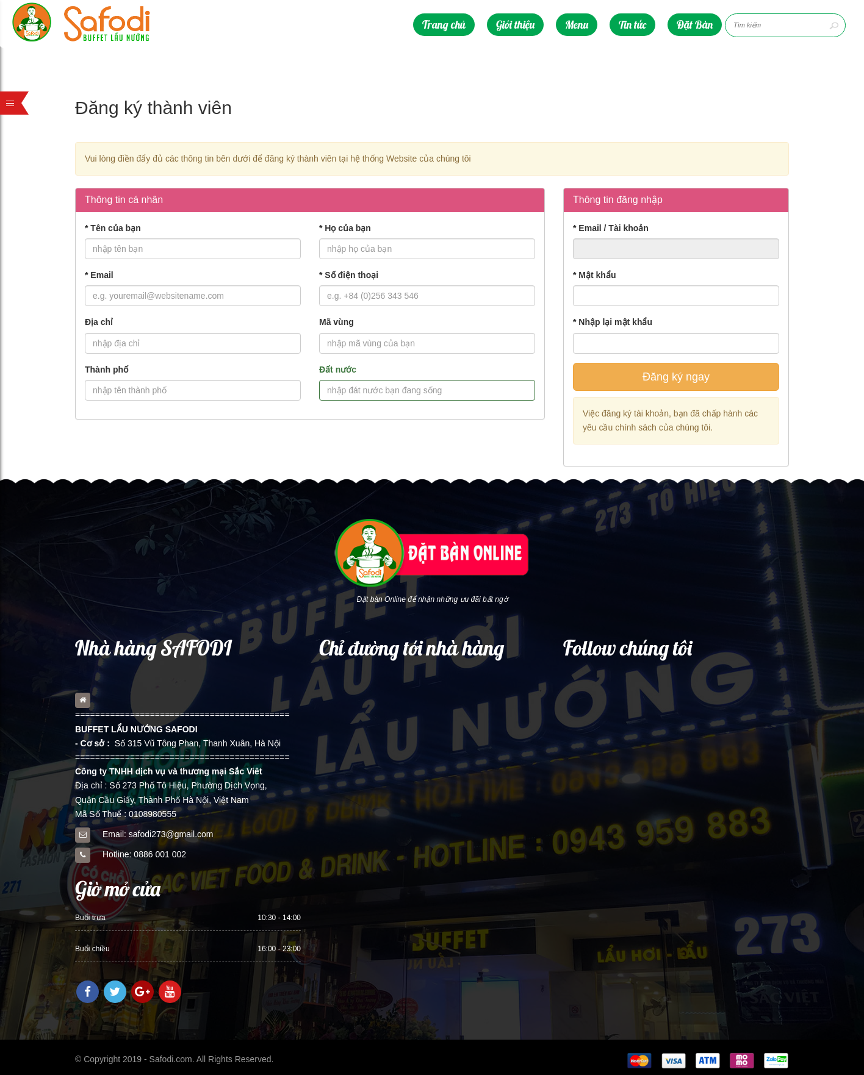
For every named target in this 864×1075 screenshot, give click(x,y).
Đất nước (337, 369)
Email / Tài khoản (611, 228)
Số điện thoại (348, 275)
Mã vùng (336, 322)
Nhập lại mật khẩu (612, 322)
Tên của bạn (113, 228)
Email (99, 275)
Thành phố (106, 369)
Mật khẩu (594, 275)
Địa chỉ (99, 322)
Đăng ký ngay (676, 377)
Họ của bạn (345, 228)
